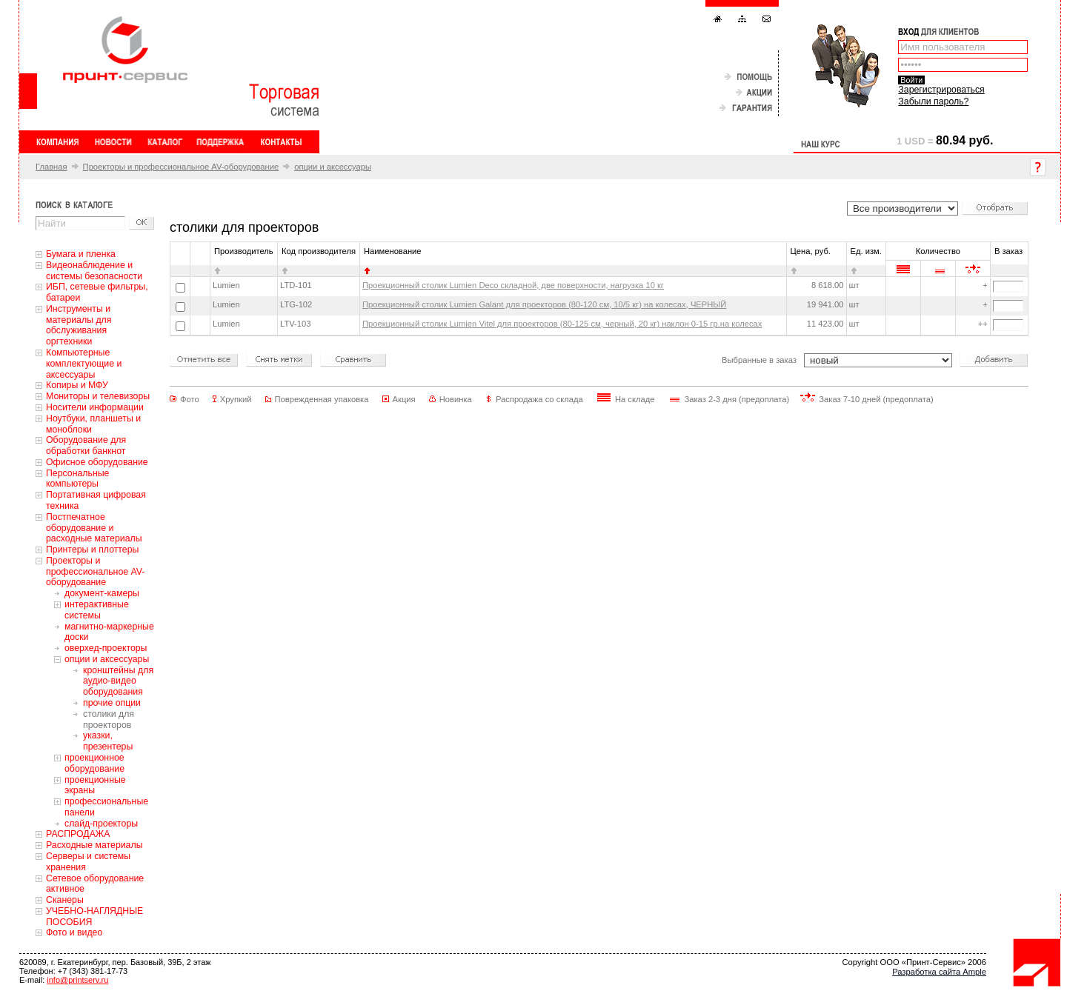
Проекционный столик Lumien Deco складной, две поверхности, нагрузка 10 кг (513, 285)
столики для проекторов (108, 719)
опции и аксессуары (332, 166)
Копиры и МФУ (77, 385)
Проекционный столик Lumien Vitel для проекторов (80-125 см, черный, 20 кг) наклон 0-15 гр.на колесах (562, 323)
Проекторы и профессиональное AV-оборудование (181, 166)
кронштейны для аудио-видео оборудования (118, 681)
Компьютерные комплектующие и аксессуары (84, 363)
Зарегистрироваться (941, 89)
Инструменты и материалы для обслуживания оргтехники (78, 325)
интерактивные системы (96, 610)
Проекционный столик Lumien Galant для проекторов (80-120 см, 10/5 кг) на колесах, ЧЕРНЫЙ (544, 304)
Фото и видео (74, 932)
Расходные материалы (94, 845)
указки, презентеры (108, 741)
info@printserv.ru (77, 979)
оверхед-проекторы (105, 648)
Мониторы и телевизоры (98, 396)
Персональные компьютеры (77, 479)
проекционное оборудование (94, 763)
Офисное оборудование (97, 462)
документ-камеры (101, 593)
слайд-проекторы (101, 823)
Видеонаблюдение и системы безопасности (94, 270)
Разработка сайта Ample (939, 971)
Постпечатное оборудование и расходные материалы (94, 528)
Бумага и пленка (81, 254)
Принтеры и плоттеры (92, 549)
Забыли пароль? (933, 101)
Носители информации (95, 407)
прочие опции (112, 703)
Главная (51, 166)
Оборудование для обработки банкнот (86, 445)
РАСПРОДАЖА (78, 834)
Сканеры (65, 900)
